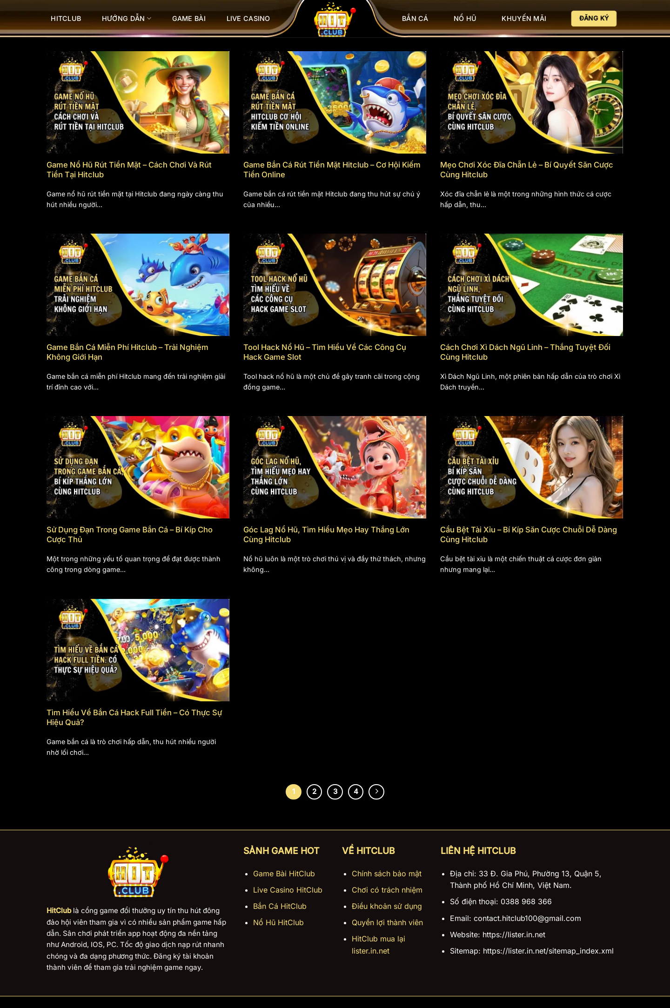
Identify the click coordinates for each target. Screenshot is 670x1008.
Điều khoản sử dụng (387, 906)
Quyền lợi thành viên (387, 922)
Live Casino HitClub (287, 889)
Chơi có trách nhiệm (387, 889)
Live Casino (248, 18)
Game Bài (189, 18)
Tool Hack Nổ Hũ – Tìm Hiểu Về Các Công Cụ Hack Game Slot (324, 352)
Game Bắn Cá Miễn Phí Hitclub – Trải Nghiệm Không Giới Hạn (127, 352)
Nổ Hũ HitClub (278, 922)
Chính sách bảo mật (387, 873)
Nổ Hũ (465, 18)
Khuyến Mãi (524, 18)
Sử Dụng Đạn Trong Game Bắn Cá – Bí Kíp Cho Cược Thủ (130, 534)
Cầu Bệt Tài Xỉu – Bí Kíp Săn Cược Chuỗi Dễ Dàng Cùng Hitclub (528, 534)
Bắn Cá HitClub (280, 906)
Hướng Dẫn (126, 18)
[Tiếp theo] (376, 792)
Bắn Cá (415, 18)
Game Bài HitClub (284, 873)
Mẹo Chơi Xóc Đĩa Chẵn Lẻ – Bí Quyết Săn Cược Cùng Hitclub (526, 170)
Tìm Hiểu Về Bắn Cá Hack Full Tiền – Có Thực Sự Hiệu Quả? (134, 717)
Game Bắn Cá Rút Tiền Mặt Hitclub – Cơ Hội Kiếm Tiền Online (332, 170)
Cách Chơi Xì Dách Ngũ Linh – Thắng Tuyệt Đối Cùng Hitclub (525, 352)
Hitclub (66, 18)
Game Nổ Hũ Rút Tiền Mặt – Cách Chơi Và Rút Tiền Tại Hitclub (129, 170)
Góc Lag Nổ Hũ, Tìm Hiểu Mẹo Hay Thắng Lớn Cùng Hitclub (326, 534)
